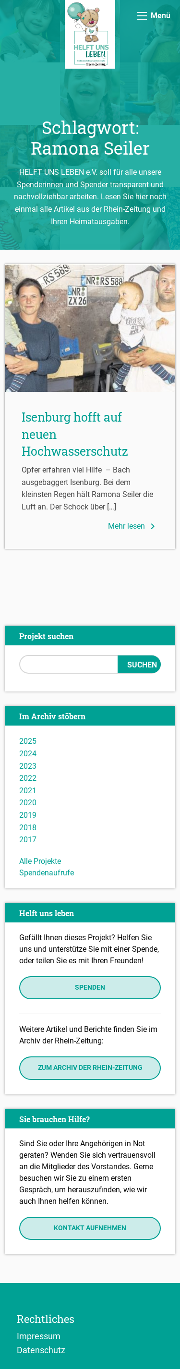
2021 (27, 790)
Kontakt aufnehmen (90, 1228)
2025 (27, 741)
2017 (27, 839)
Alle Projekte (40, 861)
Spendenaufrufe (46, 872)
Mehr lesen (133, 526)
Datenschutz (41, 1350)
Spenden (90, 987)
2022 (27, 778)
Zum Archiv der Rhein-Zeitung (90, 1068)
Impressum (38, 1336)
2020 (27, 802)
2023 (27, 766)
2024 (27, 753)
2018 (27, 827)
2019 (27, 815)
